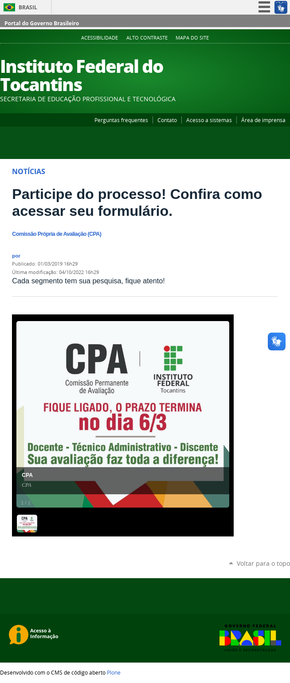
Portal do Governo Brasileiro (41, 23)
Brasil (28, 7)
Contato (167, 119)
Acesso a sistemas (209, 119)
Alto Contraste (147, 38)
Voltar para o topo (263, 563)
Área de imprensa (263, 119)
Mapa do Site (192, 38)
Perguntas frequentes (121, 119)
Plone (114, 672)
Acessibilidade (99, 38)
